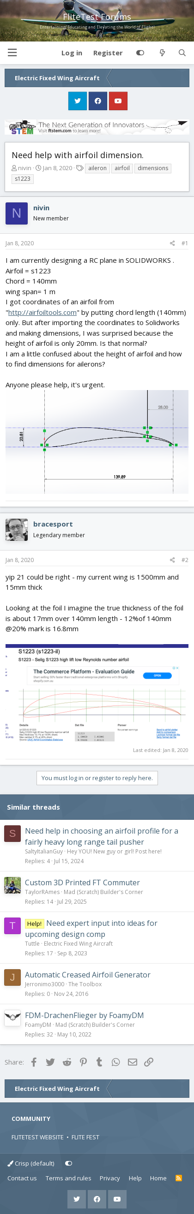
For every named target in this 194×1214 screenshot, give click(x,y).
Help (135, 1178)
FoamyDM (38, 1025)
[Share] (172, 243)
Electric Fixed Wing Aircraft (78, 944)
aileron (97, 168)
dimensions (153, 168)
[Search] (182, 53)
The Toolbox (85, 984)
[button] (12, 52)
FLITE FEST (85, 1137)
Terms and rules (68, 1178)
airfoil (122, 168)
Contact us (22, 1178)
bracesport (53, 523)
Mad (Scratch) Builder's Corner (103, 892)
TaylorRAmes (42, 892)
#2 (185, 560)
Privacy (110, 1178)
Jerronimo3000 (44, 984)
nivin (24, 168)
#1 (185, 243)
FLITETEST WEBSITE (38, 1137)
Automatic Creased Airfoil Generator (88, 975)
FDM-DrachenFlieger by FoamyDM (84, 1015)
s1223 (22, 179)
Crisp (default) (30, 1163)
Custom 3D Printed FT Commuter (82, 882)
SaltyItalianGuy (44, 851)
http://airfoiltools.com (42, 312)
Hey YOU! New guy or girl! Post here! (114, 851)
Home (158, 1178)
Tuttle (32, 944)
